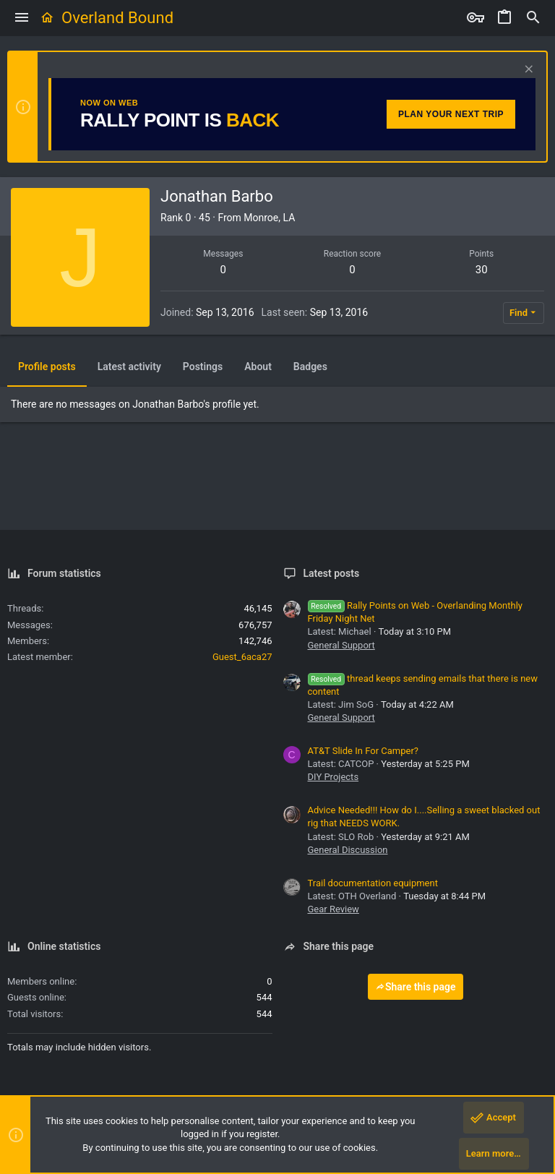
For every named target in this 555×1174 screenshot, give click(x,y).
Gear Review (333, 909)
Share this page (415, 987)
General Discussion (348, 849)
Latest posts (332, 573)
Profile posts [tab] (47, 366)
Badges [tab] (310, 366)
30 (482, 269)
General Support (341, 645)
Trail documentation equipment (373, 883)
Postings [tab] (203, 366)
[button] (21, 18)
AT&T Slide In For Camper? (363, 750)
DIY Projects (333, 776)
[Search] (533, 18)
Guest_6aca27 (242, 656)
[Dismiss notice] (527, 70)
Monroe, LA (269, 217)
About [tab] (258, 366)
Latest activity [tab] (129, 366)
